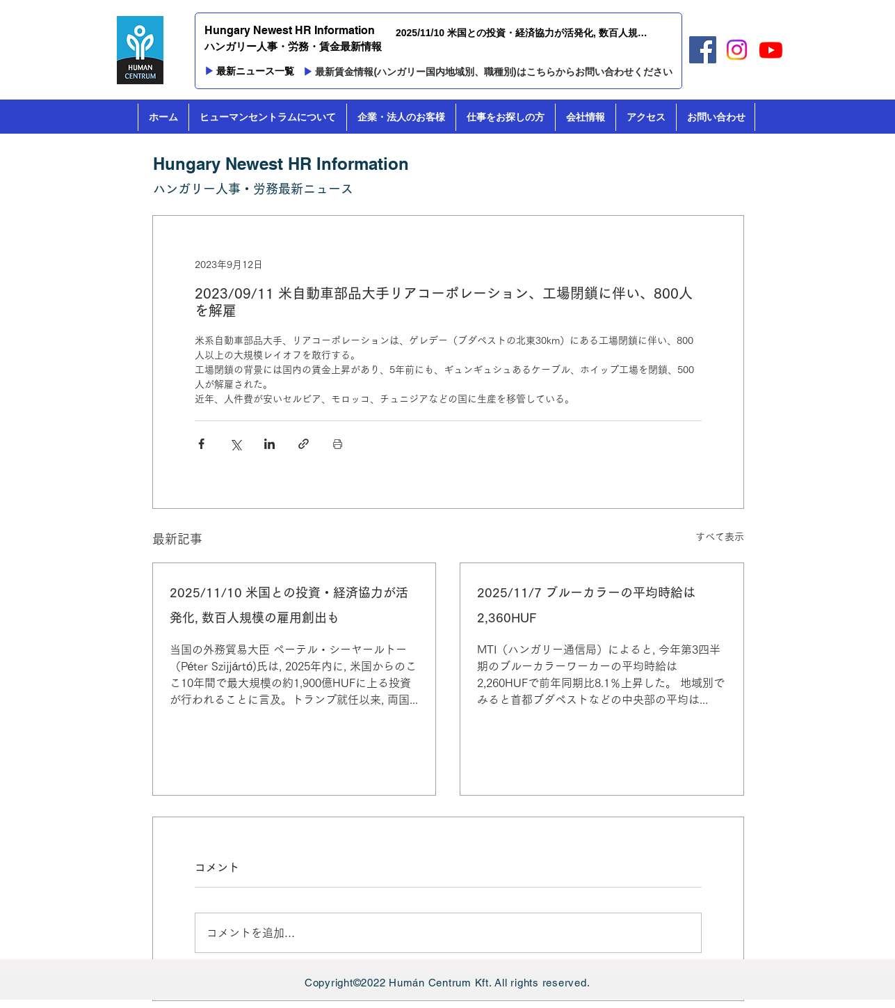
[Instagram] (736, 49)
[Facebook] (702, 49)
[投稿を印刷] (337, 443)
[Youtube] (770, 49)
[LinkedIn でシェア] (269, 443)
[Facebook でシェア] (201, 443)
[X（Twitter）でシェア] (235, 443)
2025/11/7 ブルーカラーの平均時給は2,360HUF (586, 605)
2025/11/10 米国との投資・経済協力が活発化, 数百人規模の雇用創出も (289, 605)
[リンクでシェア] (303, 443)
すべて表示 (719, 537)
